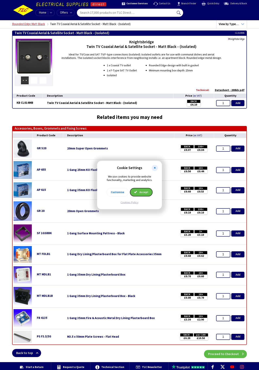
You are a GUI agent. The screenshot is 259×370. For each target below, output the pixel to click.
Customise (117, 192)
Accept (141, 192)
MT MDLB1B (45, 296)
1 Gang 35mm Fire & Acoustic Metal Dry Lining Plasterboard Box (111, 318)
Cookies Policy (129, 202)
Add (238, 103)
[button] (155, 168)
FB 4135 (42, 318)
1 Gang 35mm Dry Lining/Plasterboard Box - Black (101, 296)
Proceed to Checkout (227, 353)
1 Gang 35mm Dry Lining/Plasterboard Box (96, 275)
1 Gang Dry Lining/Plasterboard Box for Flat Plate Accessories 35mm (114, 254)
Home (42, 13)
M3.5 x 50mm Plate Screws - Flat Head (93, 337)
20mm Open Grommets (83, 211)
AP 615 (41, 190)
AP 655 (41, 170)
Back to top (28, 353)
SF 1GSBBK (44, 233)
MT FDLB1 (43, 254)
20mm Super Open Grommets (87, 148)
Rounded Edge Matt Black (28, 24)
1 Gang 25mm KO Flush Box (85, 170)
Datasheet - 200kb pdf (227, 90)
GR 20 (41, 211)
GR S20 (41, 148)
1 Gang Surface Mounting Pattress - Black (96, 233)
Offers (66, 13)
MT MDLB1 (44, 274)
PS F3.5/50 (44, 336)
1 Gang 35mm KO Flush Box (85, 190)
